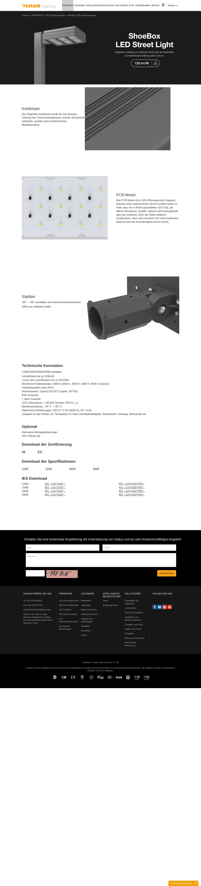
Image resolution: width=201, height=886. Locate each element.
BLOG (131, 5)
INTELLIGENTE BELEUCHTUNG (100, 5)
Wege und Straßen (89, 610)
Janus (105, 601)
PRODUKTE (67, 5)
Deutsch (173, 5)
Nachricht (101, 560)
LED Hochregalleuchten (69, 601)
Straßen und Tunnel (133, 629)
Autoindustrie (130, 608)
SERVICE (155, 5)
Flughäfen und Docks (134, 625)
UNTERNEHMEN (142, 5)
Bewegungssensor (111, 605)
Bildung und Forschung (134, 638)
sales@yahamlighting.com (40, 610)
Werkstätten (86, 601)
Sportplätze (86, 631)
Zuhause (26, 15)
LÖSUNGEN (79, 5)
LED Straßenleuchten (55, 15)
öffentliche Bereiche (89, 614)
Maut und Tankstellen (134, 613)
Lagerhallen (86, 605)
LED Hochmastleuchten (69, 605)
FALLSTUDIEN (121, 5)
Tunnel (84, 635)
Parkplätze (85, 626)
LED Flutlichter (65, 610)
